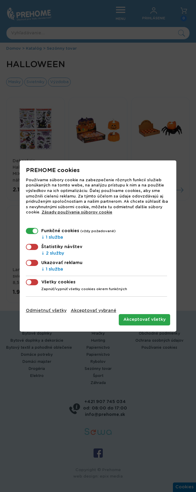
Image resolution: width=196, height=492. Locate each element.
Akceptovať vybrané (93, 311)
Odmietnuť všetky (46, 311)
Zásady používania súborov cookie (77, 212)
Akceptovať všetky (144, 319)
